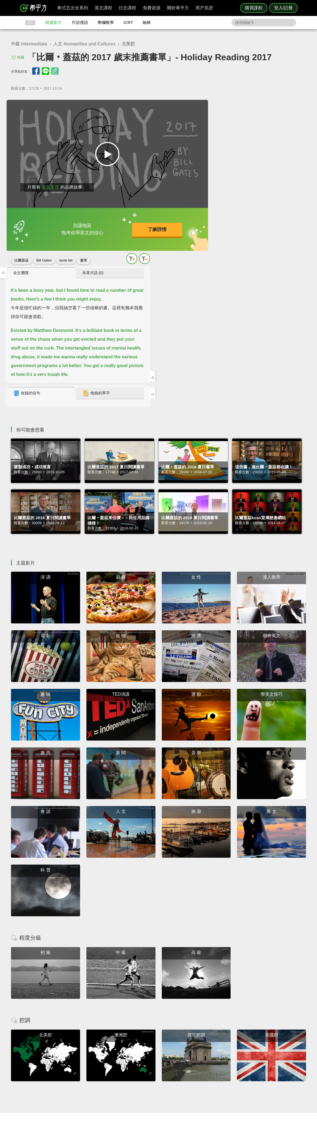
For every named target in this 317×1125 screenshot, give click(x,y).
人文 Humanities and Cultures (84, 44)
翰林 (147, 22)
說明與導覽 (219, 1058)
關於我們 (191, 1063)
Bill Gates (44, 255)
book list (66, 255)
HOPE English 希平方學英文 (112, 1020)
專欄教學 (105, 22)
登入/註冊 (283, 7)
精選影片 (53, 22)
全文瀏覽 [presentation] (211, 106)
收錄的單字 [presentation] (269, 227)
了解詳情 (139, 226)
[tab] (223, 106)
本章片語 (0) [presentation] (266, 106)
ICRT (128, 22)
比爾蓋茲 (21, 255)
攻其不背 (49, 181)
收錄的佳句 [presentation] (217, 227)
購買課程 (254, 7)
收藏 (20, 57)
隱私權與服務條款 (225, 1053)
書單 (83, 255)
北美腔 (128, 44)
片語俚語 (80, 22)
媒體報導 (191, 1068)
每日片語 (165, 1063)
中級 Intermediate (29, 44)
